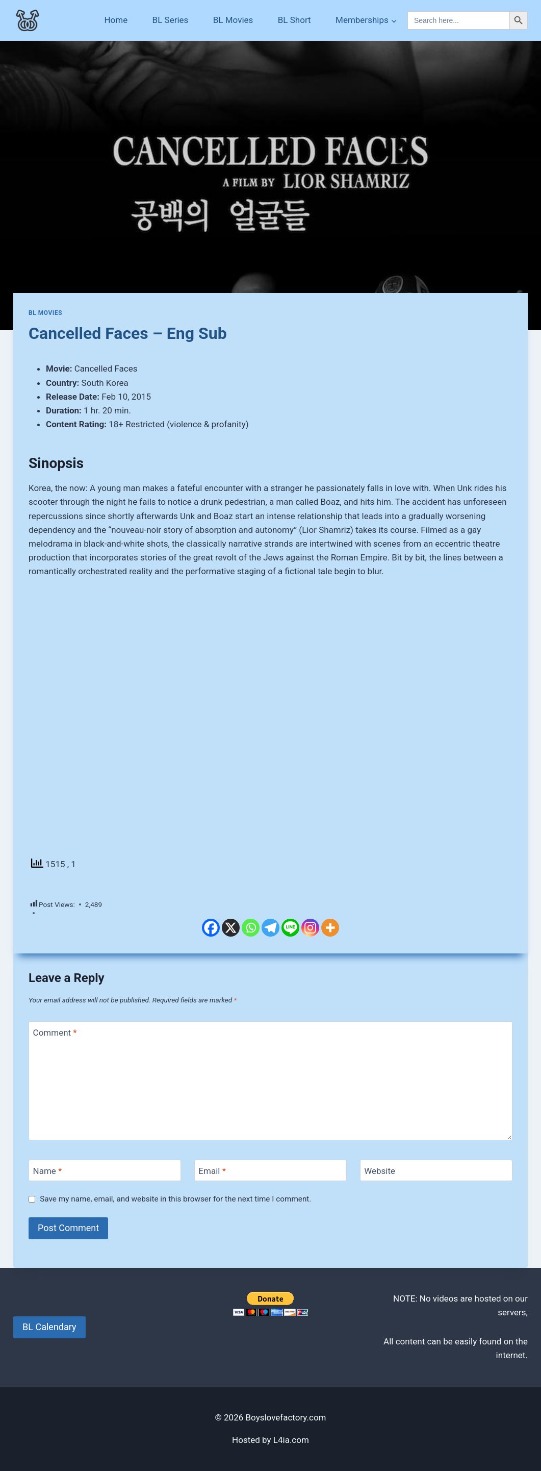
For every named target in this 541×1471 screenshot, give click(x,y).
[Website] (436, 1171)
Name (47, 1171)
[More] (330, 928)
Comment (55, 1032)
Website (379, 1171)
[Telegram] (270, 928)
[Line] (290, 928)
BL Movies (233, 20)
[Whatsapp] (251, 928)
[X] (231, 928)
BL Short (294, 20)
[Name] (105, 1171)
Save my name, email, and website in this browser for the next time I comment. (175, 1199)
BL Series (170, 20)
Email (212, 1171)
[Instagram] (310, 928)
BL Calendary (49, 1326)
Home (115, 20)
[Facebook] (211, 928)
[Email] (270, 1171)
